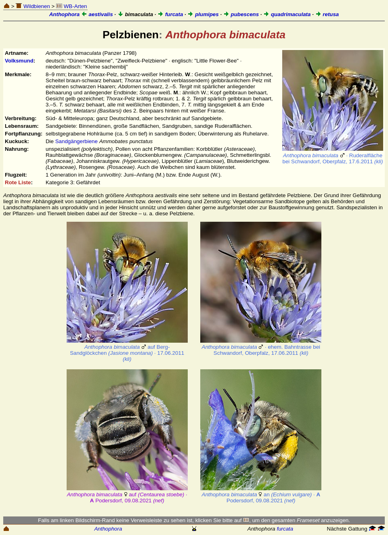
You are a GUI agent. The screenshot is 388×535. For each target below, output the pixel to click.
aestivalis (97, 14)
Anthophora (64, 14)
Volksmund (19, 61)
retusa (327, 14)
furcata (170, 14)
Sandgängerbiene (76, 141)
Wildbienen (33, 6)
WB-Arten (71, 6)
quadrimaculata (286, 14)
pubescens (241, 14)
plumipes (202, 14)
